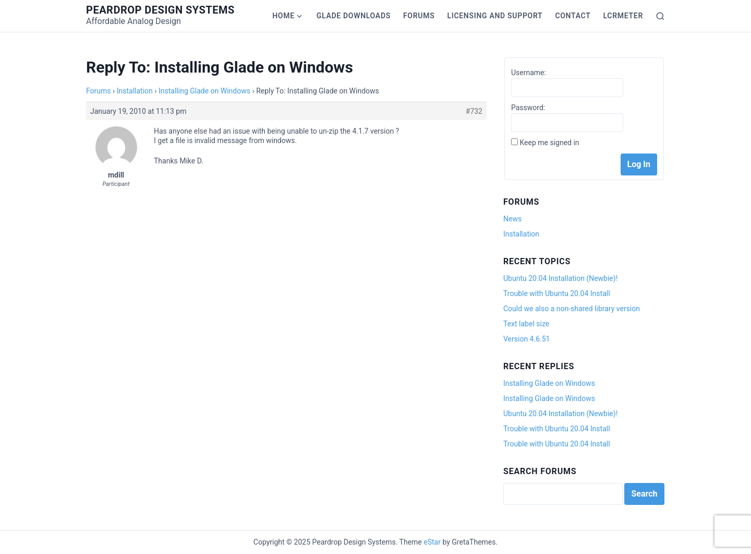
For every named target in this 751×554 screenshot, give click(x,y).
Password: (528, 107)
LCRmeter (623, 15)
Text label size (526, 324)
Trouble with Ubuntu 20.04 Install (556, 293)
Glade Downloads (354, 15)
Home (283, 15)
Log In (638, 164)
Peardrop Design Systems (160, 10)
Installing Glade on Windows (204, 91)
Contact (572, 15)
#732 (474, 111)
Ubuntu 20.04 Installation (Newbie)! (560, 278)
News (512, 219)
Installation (135, 91)
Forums (418, 15)
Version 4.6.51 (526, 339)
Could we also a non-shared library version (571, 308)
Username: (528, 72)
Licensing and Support (494, 15)
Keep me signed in (549, 142)
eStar (432, 542)
